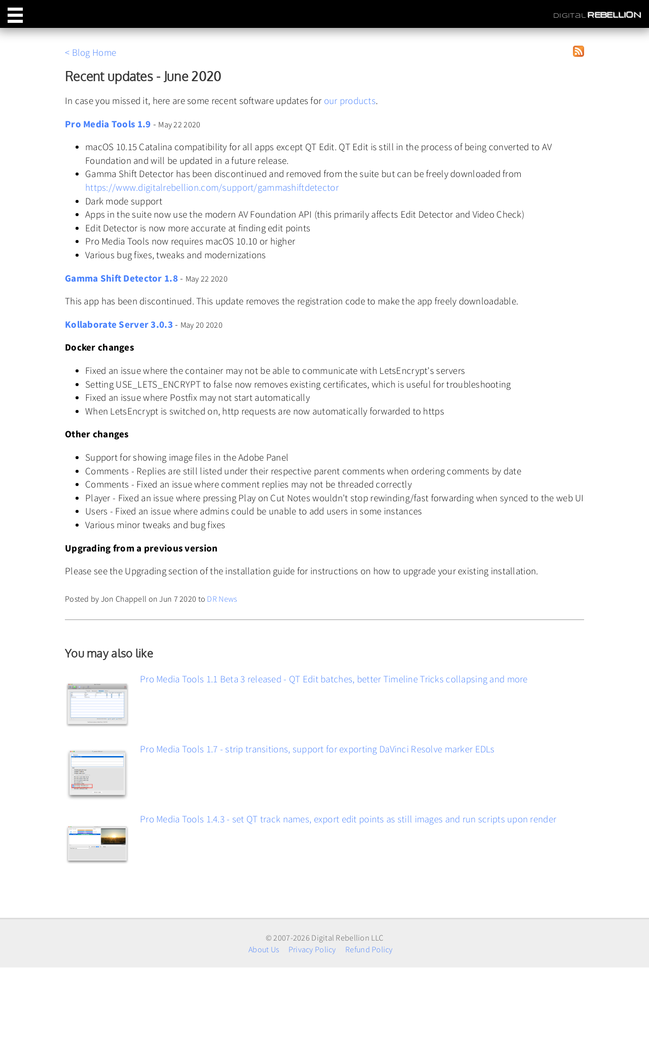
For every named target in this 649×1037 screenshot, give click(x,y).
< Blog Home (90, 52)
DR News (222, 599)
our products (350, 100)
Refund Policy (369, 949)
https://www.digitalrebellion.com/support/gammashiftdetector (212, 187)
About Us (263, 949)
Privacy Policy (312, 949)
